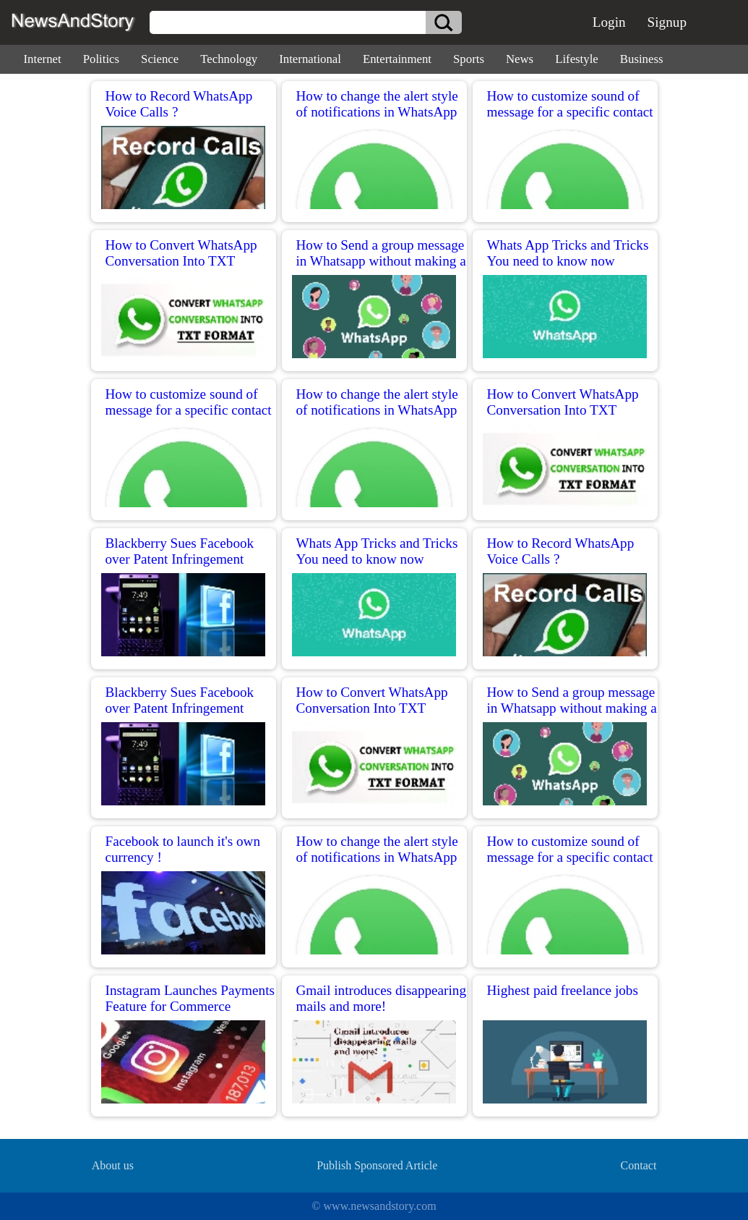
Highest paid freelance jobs (562, 990)
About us (113, 1165)
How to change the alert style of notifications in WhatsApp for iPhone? (377, 111)
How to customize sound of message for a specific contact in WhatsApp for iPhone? (570, 111)
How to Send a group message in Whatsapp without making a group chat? (381, 260)
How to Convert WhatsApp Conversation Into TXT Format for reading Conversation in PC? (181, 268)
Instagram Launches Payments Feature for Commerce (190, 998)
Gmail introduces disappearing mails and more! (381, 998)
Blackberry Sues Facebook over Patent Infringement (180, 551)
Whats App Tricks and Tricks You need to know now (568, 252)
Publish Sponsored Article (377, 1165)
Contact (639, 1165)
